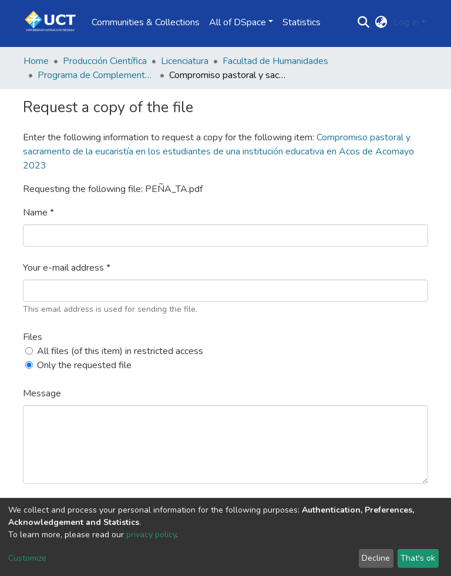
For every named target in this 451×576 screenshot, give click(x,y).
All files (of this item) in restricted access (120, 351)
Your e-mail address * (66, 267)
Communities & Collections (146, 22)
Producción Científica (105, 61)
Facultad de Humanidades (275, 61)
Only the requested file (84, 365)
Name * (38, 212)
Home (36, 61)
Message (42, 393)
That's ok (417, 558)
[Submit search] (364, 22)
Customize (27, 558)
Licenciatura (184, 61)
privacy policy (151, 534)
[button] (381, 22)
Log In (406, 22)
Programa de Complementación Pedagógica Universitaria (96, 75)
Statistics (301, 22)
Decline (376, 558)
